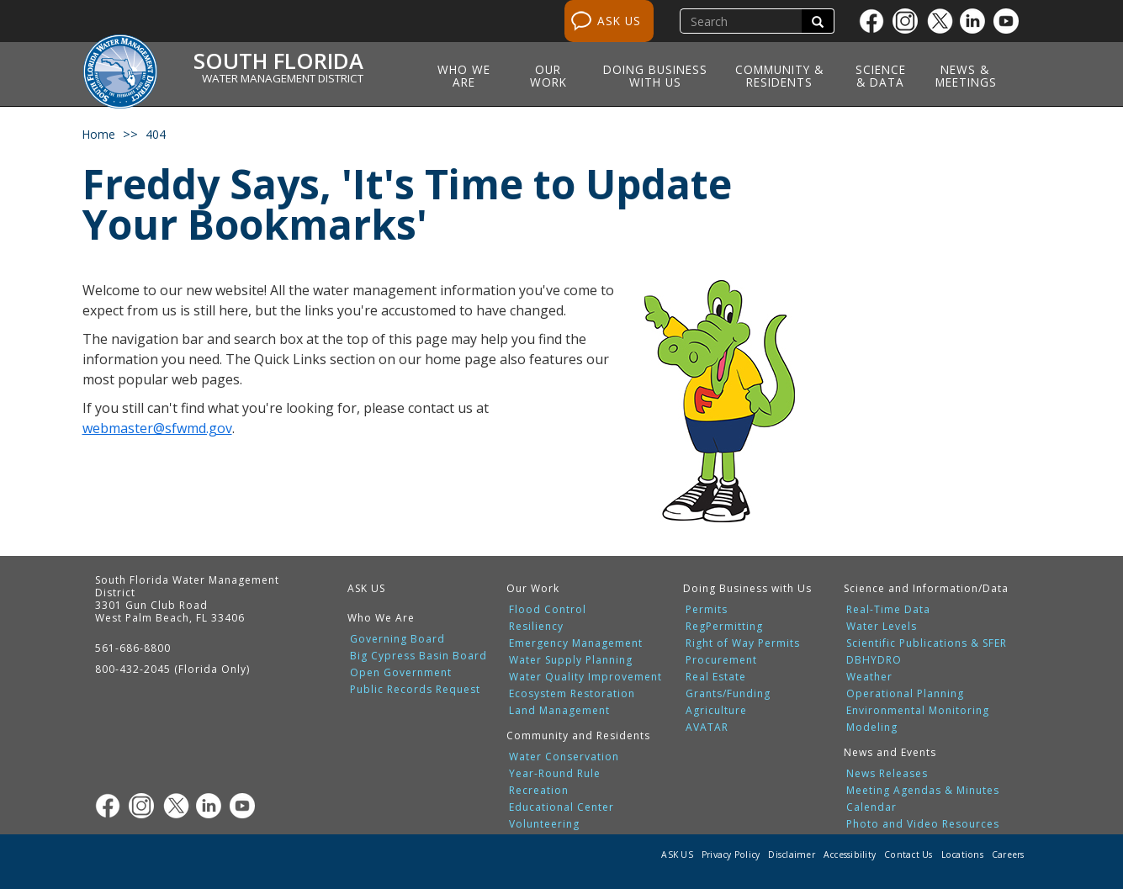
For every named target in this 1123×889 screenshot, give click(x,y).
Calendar (871, 807)
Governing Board (397, 639)
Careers (1008, 854)
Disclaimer (791, 854)
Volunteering (544, 824)
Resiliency (536, 626)
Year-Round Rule (555, 774)
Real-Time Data (888, 609)
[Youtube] (1010, 21)
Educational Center (561, 807)
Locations (962, 854)
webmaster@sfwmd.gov (157, 428)
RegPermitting (724, 626)
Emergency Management (576, 643)
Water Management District (282, 78)
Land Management (559, 710)
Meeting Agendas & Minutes (922, 790)
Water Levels (881, 626)
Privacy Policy (731, 854)
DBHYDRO (874, 660)
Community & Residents (779, 75)
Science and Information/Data (926, 588)
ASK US (619, 21)
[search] (743, 21)
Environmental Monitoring (917, 710)
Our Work (548, 75)
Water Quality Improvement (585, 677)
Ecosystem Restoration (572, 694)
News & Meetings (966, 75)
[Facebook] (876, 21)
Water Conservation (564, 757)
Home (98, 134)
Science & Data (880, 75)
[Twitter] (943, 21)
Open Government (401, 673)
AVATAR (707, 727)
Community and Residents (578, 735)
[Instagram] (909, 21)
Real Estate (716, 677)
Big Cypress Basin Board (418, 656)
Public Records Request (415, 689)
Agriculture (716, 710)
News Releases (887, 774)
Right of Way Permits (743, 643)
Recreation (539, 790)
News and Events (890, 752)
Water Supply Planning (571, 660)
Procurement (721, 660)
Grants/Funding (728, 694)
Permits (707, 609)
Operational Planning (905, 694)
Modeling (872, 727)
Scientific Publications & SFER (926, 643)
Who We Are (463, 75)
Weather (869, 677)
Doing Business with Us (655, 75)
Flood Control (547, 609)
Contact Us (908, 854)
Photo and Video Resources (922, 824)
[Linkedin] (976, 21)
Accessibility (850, 854)
